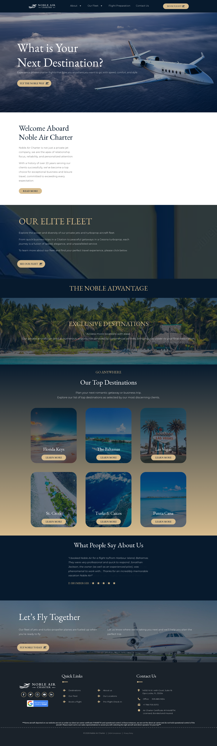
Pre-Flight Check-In (112, 701)
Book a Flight (75, 701)
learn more (54, 457)
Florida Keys (53, 449)
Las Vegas (163, 449)
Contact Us (142, 5)
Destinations (75, 690)
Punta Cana (163, 513)
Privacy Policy (128, 733)
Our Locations (110, 696)
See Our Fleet (29, 263)
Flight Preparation (119, 5)
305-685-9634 (158, 699)
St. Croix (53, 513)
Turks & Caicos (108, 513)
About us (107, 690)
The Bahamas (108, 449)
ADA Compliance (115, 733)
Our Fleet (73, 696)
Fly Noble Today (33, 647)
